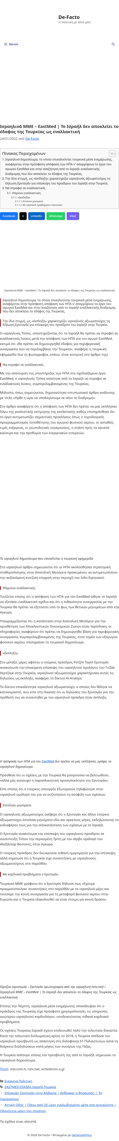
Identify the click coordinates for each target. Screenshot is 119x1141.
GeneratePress (82, 1135)
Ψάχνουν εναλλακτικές (26, 193)
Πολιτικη (25, 1081)
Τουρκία (50, 1087)
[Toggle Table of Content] (110, 153)
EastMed (48, 761)
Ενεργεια (11, 1081)
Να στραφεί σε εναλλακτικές (25, 188)
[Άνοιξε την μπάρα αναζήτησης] (113, 44)
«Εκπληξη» (24, 197)
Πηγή (4, 1069)
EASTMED (11, 1087)
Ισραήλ (37, 1087)
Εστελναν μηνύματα (33, 201)
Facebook (9, 216)
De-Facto (69, 17)
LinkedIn (36, 216)
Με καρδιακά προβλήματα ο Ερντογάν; (43, 204)
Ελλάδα (25, 1087)
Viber (72, 216)
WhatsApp (56, 216)
